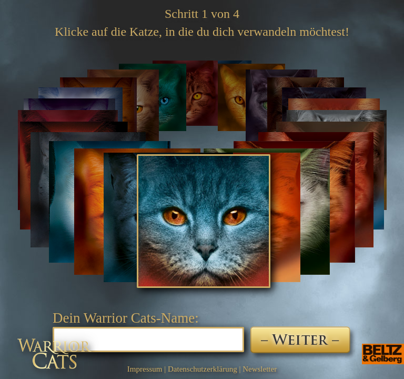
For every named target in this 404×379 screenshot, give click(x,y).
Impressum (145, 369)
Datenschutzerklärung (202, 369)
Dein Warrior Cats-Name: (126, 318)
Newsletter (260, 369)
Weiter (303, 343)
